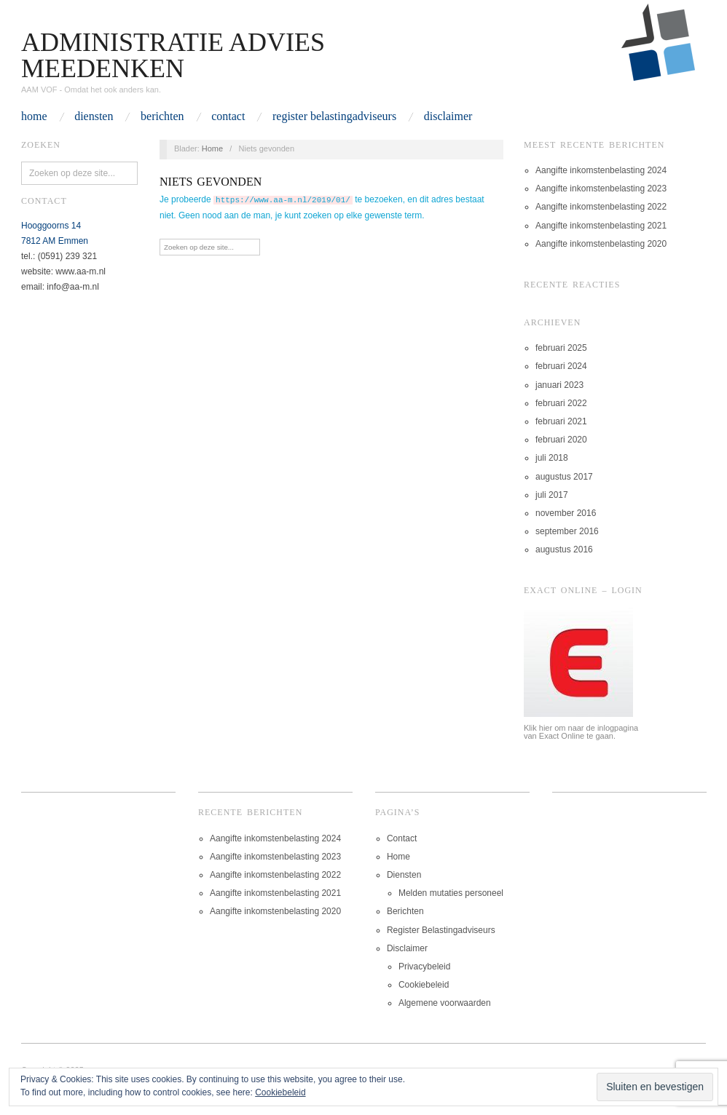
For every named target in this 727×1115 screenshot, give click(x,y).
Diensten (93, 116)
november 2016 (565, 513)
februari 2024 (561, 366)
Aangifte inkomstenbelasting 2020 (601, 244)
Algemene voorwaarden (444, 1003)
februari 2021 (561, 421)
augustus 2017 (564, 477)
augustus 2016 (564, 549)
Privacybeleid (424, 966)
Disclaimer (448, 116)
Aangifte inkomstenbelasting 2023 (601, 188)
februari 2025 (561, 348)
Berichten (162, 116)
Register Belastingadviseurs (334, 116)
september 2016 (567, 531)
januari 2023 (559, 385)
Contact (228, 116)
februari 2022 (561, 403)
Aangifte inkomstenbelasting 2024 (601, 170)
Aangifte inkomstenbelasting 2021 (601, 226)
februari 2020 (561, 440)
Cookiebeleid (423, 985)
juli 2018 (551, 458)
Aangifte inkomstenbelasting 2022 (601, 207)
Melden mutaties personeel (450, 893)
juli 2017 (551, 495)
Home (34, 116)
